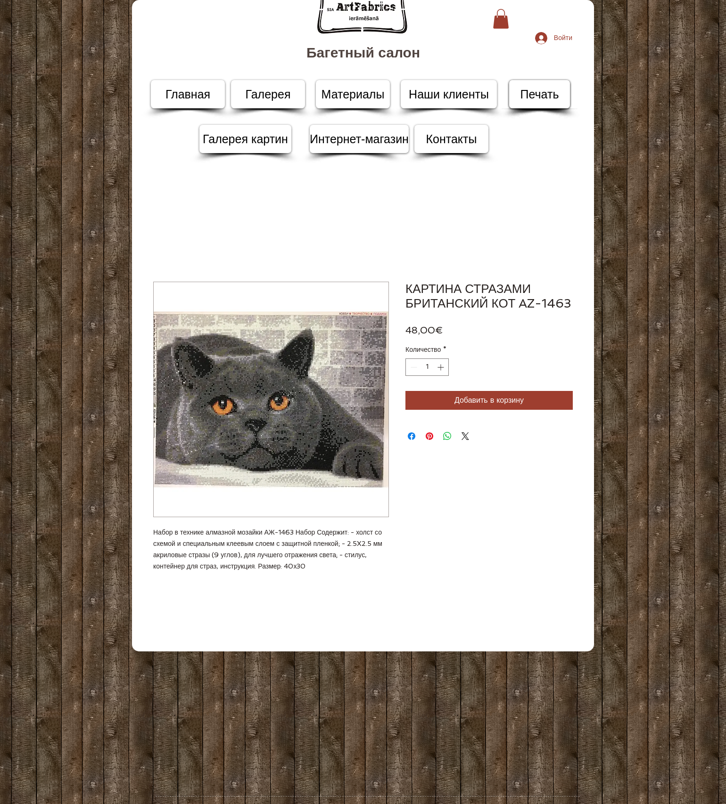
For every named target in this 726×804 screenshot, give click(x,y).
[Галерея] (268, 94)
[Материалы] (353, 94)
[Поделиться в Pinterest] (429, 436)
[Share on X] (465, 436)
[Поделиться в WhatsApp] (447, 436)
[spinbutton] (427, 367)
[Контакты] (451, 139)
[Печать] (539, 94)
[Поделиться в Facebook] (411, 436)
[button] (501, 19)
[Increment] (441, 367)
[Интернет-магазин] (359, 139)
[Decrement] (413, 367)
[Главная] (188, 94)
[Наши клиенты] (449, 94)
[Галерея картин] (245, 139)
